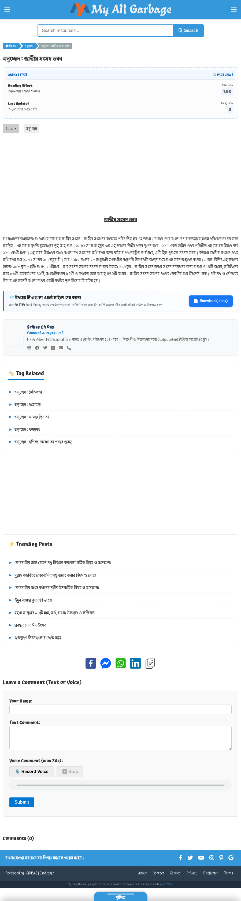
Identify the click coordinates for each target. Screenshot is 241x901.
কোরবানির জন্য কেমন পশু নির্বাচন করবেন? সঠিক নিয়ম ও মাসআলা (59, 562)
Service (175, 877)
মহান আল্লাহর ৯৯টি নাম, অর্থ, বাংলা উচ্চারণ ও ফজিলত (51, 612)
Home (10, 45)
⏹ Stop (70, 775)
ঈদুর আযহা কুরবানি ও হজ (30, 599)
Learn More (166, 887)
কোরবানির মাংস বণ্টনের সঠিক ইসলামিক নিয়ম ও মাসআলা (53, 587)
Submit (21, 806)
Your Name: (120, 705)
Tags (10, 127)
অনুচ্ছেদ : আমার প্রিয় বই (28, 416)
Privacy (192, 877)
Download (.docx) (211, 300)
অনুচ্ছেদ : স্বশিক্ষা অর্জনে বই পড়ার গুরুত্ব (40, 441)
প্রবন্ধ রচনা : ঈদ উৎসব (27, 624)
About (142, 877)
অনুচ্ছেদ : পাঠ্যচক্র (24, 404)
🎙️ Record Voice (32, 775)
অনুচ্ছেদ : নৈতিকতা (25, 391)
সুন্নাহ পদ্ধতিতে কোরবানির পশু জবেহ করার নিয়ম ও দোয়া (52, 574)
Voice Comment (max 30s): (36, 764)
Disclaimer (210, 877)
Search (186, 30)
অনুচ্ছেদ (29, 45)
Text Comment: (120, 736)
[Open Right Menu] (233, 9)
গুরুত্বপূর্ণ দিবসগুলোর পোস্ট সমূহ (34, 637)
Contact (158, 877)
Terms (228, 877)
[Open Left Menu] (7, 9)
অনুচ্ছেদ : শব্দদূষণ (24, 429)
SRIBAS (31, 877)
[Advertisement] (120, 172)
